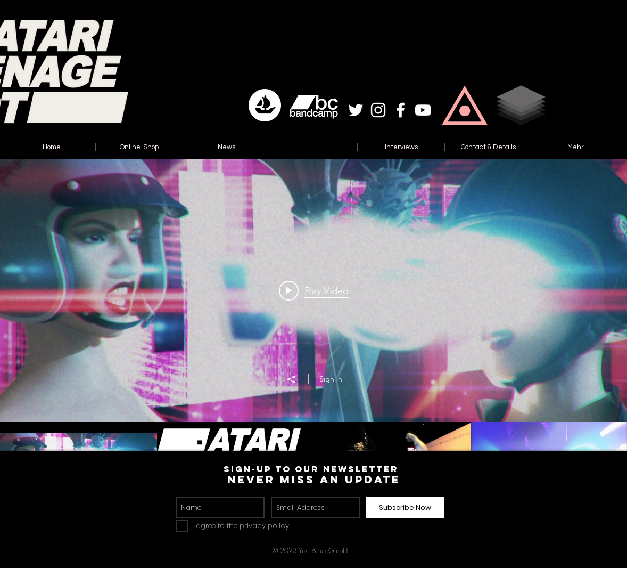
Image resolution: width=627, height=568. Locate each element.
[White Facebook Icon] (400, 110)
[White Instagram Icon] (378, 110)
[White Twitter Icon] (356, 110)
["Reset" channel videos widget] (313, 334)
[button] (465, 105)
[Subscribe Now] (405, 507)
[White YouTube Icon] (423, 110)
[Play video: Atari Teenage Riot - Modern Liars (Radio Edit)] (314, 290)
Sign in (330, 379)
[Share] (296, 379)
